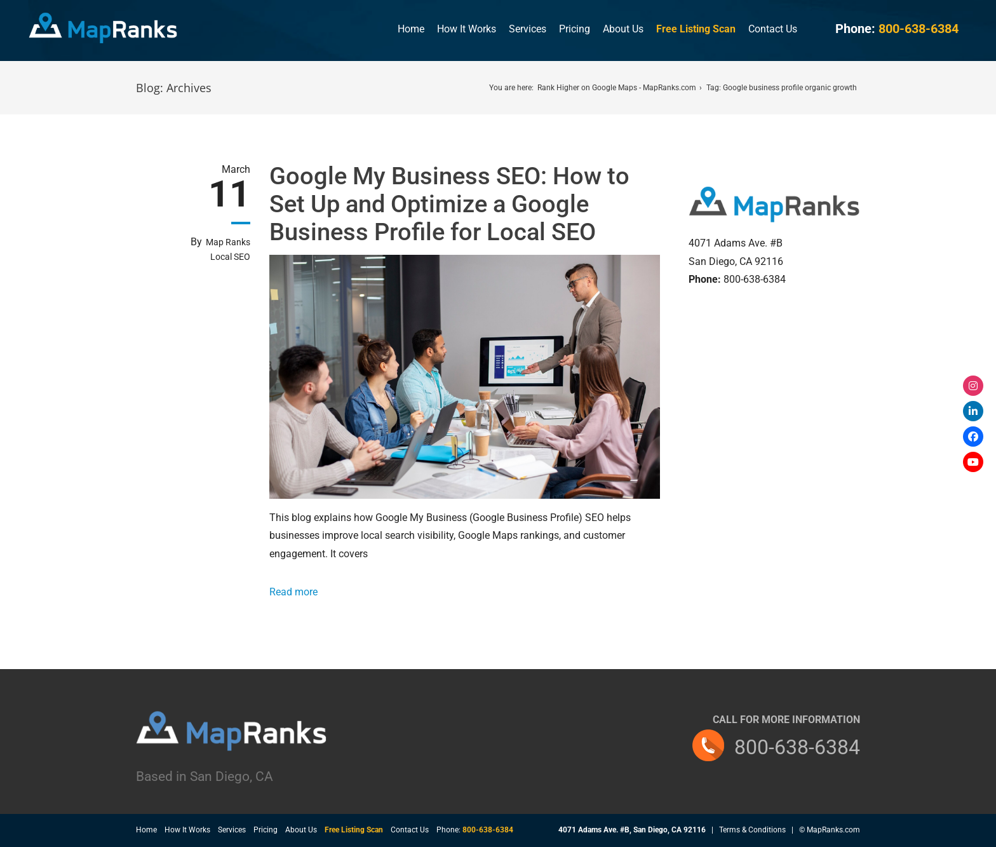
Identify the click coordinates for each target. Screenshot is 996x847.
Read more (293, 592)
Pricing (574, 29)
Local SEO (230, 257)
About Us (623, 29)
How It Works (466, 29)
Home (411, 29)
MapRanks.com (833, 829)
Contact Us (772, 29)
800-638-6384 (797, 747)
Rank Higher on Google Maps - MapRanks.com (616, 87)
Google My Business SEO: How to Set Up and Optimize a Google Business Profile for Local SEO (449, 204)
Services (527, 29)
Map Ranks (228, 242)
